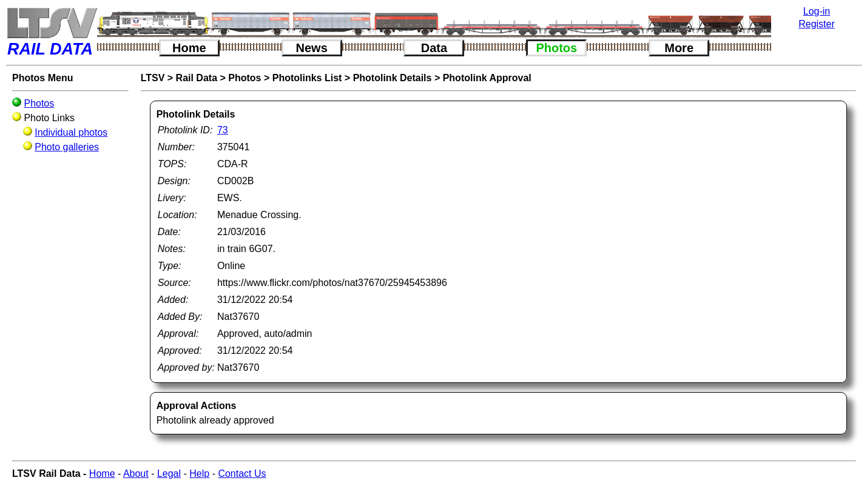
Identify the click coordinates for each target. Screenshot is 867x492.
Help (199, 473)
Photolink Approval (487, 78)
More (678, 48)
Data (434, 48)
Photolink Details (392, 78)
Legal (169, 473)
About (136, 473)
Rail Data (196, 78)
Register (816, 24)
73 (222, 130)
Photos (556, 48)
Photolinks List (307, 78)
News (312, 48)
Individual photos (71, 132)
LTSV (153, 78)
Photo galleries (67, 147)
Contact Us (242, 473)
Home (189, 48)
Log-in (816, 11)
